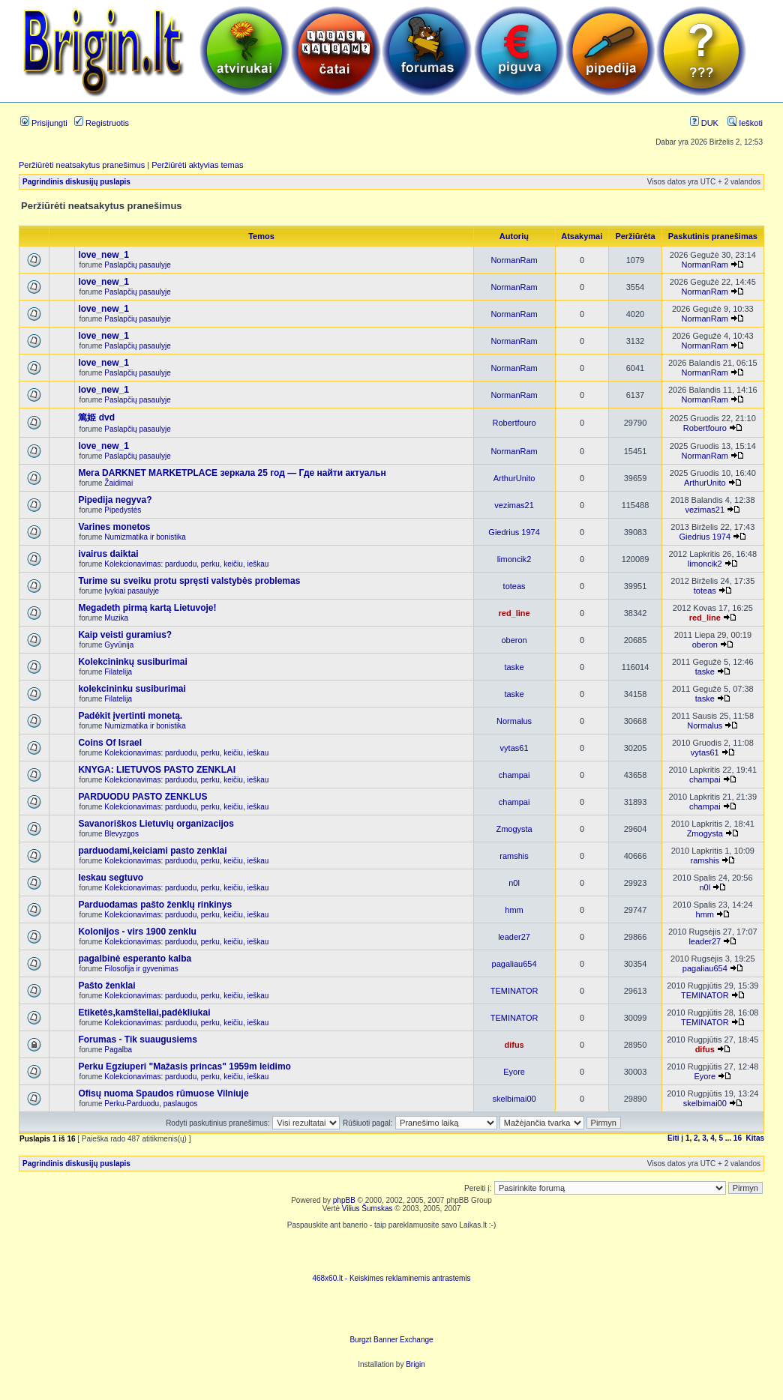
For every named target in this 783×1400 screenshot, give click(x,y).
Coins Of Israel (110, 742)
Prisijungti (44, 122)
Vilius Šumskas (367, 1208)
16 (738, 1138)
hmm (514, 909)
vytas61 (514, 747)
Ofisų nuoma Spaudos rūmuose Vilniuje (163, 1093)
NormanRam (513, 260)
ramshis (514, 855)
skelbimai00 (514, 1098)
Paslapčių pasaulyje (137, 265)
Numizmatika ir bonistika (144, 537)
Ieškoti (745, 122)
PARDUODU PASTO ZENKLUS (142, 796)
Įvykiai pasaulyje (131, 591)
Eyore (514, 1071)
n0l (514, 882)
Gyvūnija (119, 645)
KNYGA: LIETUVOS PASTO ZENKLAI (157, 769)
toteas (514, 586)
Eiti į (675, 1138)
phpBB (344, 1200)
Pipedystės (122, 510)
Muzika (116, 618)
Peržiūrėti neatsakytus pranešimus (82, 164)
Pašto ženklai (106, 985)
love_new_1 (103, 255)
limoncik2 (514, 559)
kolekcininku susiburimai (131, 689)
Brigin (415, 1364)
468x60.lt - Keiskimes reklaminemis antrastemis (391, 1278)
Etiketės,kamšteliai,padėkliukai (144, 1012)
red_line (514, 613)
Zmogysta (514, 828)
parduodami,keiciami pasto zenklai (152, 850)
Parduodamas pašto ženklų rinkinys (155, 904)
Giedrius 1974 (514, 532)
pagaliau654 (514, 963)
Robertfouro (514, 422)
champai (514, 774)
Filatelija (118, 672)
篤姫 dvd (96, 417)
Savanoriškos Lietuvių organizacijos (155, 823)
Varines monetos (114, 527)
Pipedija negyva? (115, 500)
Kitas (755, 1138)
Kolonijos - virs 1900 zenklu (137, 931)
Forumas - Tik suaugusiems (137, 1039)
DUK (704, 122)
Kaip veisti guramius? (125, 635)
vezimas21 (514, 505)
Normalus (514, 720)
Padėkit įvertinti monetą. (130, 715)
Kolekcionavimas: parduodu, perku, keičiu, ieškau (186, 564)
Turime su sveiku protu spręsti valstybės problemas (189, 581)
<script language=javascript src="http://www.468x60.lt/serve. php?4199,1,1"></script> (391, 1251)
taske (514, 667)
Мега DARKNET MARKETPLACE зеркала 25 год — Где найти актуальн (232, 473)
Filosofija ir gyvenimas (141, 969)
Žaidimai (118, 483)
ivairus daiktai (108, 554)
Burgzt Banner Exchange (391, 1340)
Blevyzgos (121, 834)
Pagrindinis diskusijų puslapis (76, 182)
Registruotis (101, 122)
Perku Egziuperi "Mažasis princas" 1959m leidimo (184, 1066)
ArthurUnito (515, 478)
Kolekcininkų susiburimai (132, 662)
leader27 (514, 936)
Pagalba (118, 1050)
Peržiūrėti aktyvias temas (197, 164)
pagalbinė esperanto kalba (134, 958)
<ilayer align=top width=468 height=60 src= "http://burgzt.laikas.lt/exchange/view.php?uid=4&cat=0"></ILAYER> (391, 1313)
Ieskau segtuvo (110, 877)
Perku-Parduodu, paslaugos (150, 1103)
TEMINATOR (514, 990)
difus (514, 1044)
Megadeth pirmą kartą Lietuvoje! (147, 608)
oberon (513, 640)
